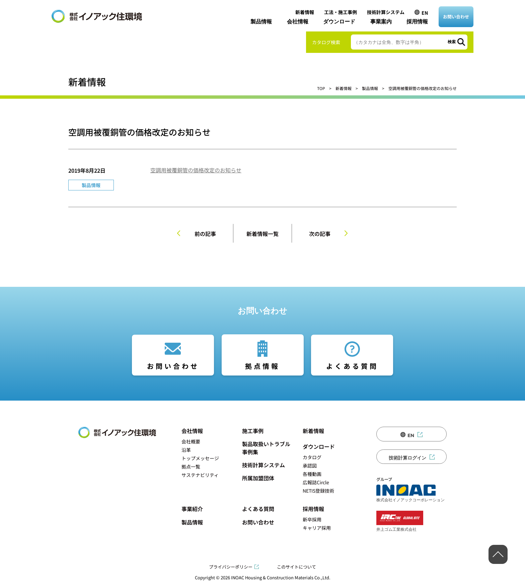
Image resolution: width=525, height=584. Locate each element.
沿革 (186, 449)
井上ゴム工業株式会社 (399, 521)
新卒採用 (312, 519)
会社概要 (190, 441)
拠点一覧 (190, 466)
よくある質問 (352, 366)
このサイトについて (296, 567)
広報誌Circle (316, 482)
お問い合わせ (456, 16)
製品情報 (261, 21)
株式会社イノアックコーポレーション (410, 493)
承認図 (310, 465)
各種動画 (312, 474)
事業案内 (381, 21)
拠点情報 (262, 366)
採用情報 (417, 21)
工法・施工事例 (340, 12)
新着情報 (304, 12)
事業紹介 (192, 509)
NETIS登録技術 (318, 490)
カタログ (312, 457)
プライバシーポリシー (230, 567)
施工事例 (253, 431)
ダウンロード (339, 21)
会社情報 (297, 21)
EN (425, 12)
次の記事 (319, 234)
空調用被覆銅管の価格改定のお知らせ (195, 170)
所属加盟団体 (258, 478)
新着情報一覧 (262, 234)
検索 (452, 41)
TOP (321, 88)
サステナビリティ (200, 475)
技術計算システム (385, 12)
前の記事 (205, 234)
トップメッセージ (200, 458)
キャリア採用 (317, 527)
